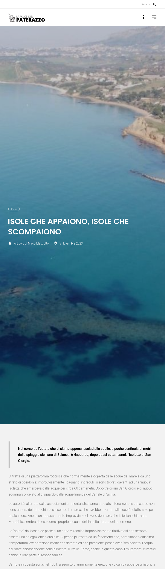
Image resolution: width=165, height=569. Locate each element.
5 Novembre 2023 (71, 243)
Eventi (14, 209)
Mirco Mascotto (38, 243)
